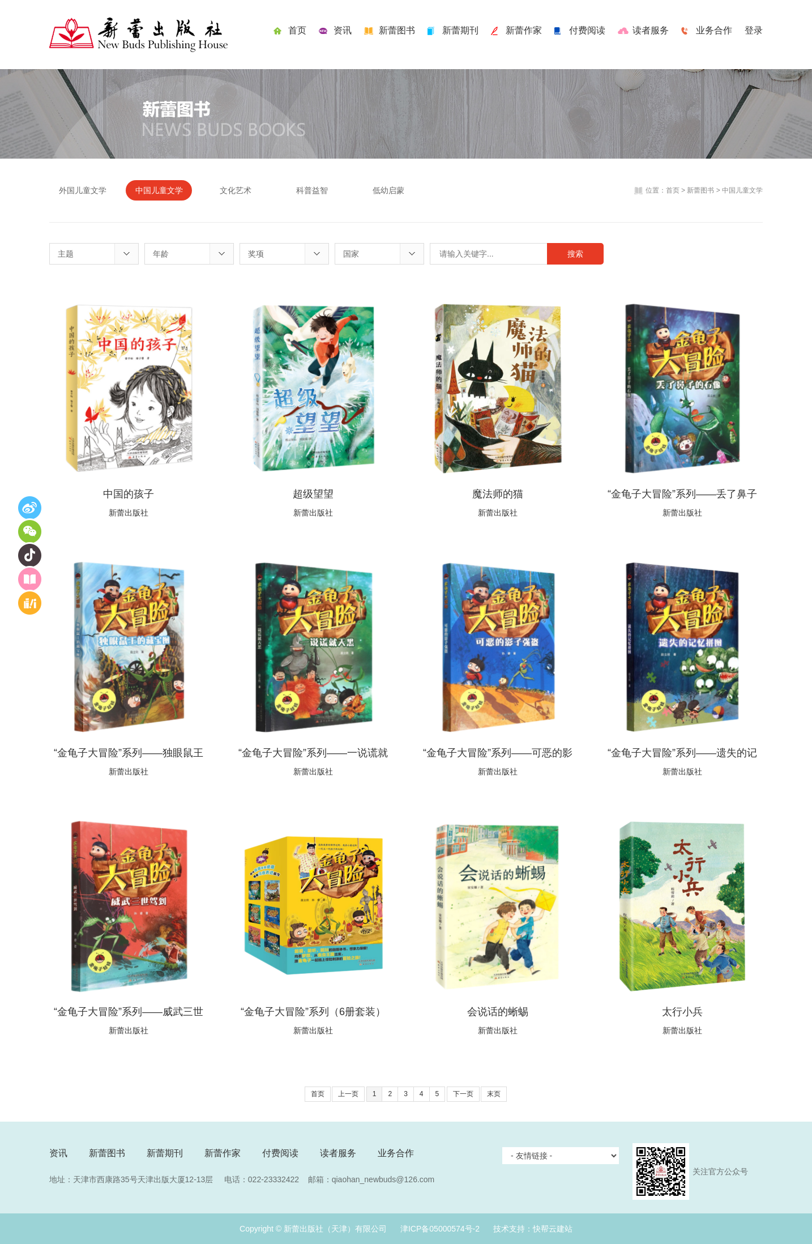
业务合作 (714, 30)
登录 (754, 30)
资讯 (343, 30)
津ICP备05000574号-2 (440, 1228)
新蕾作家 (524, 30)
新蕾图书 (397, 30)
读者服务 (650, 30)
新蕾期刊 (460, 30)
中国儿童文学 (159, 190)
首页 (297, 30)
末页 (494, 1094)
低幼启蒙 (388, 190)
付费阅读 (587, 30)
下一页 (463, 1094)
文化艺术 (235, 190)
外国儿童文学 (82, 190)
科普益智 (312, 190)
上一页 (348, 1094)
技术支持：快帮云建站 (532, 1228)
